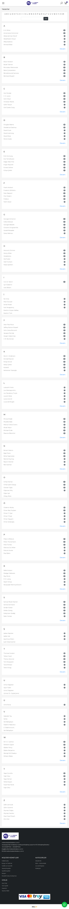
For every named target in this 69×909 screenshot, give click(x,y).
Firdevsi (6, 199)
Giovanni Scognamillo (11, 227)
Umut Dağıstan (9, 685)
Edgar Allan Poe (9, 162)
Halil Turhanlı (8, 262)
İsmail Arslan (8, 304)
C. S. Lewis (7, 96)
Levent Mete (8, 396)
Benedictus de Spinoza (11, 73)
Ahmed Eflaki (8, 44)
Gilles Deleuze (8, 222)
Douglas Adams (9, 124)
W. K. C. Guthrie (9, 742)
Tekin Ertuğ (7, 667)
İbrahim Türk (8, 313)
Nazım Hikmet (8, 462)
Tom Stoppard (8, 662)
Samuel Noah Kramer (11, 602)
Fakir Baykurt (8, 193)
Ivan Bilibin (7, 287)
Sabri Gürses (8, 616)
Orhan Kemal (8, 482)
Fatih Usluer (7, 202)
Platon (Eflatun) (9, 539)
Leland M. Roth (9, 387)
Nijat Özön (7, 453)
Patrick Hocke (8, 550)
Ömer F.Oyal (8, 516)
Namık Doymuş (9, 459)
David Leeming (9, 133)
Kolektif (6, 367)
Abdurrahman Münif (10, 36)
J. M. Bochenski (9, 339)
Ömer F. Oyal (8, 513)
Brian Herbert (8, 62)
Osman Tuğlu (8, 487)
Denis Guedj (7, 139)
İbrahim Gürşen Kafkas (11, 310)
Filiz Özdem (8, 196)
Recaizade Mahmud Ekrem (12, 585)
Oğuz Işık (7, 493)
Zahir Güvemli (8, 807)
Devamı (62, 49)
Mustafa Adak (8, 422)
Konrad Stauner (9, 359)
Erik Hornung (8, 156)
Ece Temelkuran (9, 159)
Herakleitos (7, 256)
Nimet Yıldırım (8, 450)
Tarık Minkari (8, 665)
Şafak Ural (7, 636)
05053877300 (16, 847)
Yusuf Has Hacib (9, 785)
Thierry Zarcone (9, 659)
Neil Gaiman (8, 465)
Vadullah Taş (8, 716)
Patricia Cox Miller (9, 547)
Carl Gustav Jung (9, 107)
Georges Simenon (10, 219)
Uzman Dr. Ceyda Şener (11, 693)
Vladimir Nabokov (10, 725)
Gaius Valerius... (8, 233)
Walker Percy (8, 747)
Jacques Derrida (9, 333)
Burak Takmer (8, 64)
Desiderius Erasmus (10, 127)
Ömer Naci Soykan (10, 510)
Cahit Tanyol (8, 104)
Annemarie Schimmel (11, 33)
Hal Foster (7, 259)
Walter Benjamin (9, 750)
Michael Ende (8, 430)
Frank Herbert (8, 187)
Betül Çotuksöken (10, 70)
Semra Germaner (9, 605)
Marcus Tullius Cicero (10, 424)
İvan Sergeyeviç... (9, 307)
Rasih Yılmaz (8, 582)
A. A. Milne (7, 30)
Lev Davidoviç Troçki (10, 393)
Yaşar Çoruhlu (8, 773)
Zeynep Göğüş (8, 810)
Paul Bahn (7, 553)
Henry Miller (8, 253)
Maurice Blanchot (9, 433)
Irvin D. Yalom (8, 282)
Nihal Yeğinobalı (9, 456)
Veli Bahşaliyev (8, 722)
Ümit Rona (7, 705)
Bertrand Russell (9, 76)
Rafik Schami (8, 570)
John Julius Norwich (10, 330)
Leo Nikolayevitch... (10, 390)
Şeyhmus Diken (9, 639)
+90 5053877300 (6, 847)
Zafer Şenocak (8, 805)
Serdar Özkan (8, 607)
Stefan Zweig (8, 610)
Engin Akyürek (8, 164)
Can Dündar (7, 93)
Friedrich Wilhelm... (10, 190)
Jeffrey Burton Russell (11, 327)
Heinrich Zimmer (9, 250)
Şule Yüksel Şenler (9, 642)
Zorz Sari (6, 819)
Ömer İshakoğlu (9, 522)
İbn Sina (6, 299)
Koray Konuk (8, 362)
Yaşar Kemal (8, 779)
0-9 (63, 14)
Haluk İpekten (8, 265)
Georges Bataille (9, 225)
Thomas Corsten (9, 653)
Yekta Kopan (8, 782)
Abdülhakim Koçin (10, 39)
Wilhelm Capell (9, 744)
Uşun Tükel (7, 687)
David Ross (7, 136)
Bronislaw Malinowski (11, 67)
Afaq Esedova (8, 42)
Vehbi (5, 719)
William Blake (8, 756)
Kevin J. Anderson (9, 356)
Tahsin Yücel (8, 656)
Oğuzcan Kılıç (8, 490)
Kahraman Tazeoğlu (10, 370)
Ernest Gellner (8, 167)
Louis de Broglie (9, 402)
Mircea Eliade (8, 419)
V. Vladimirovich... (9, 727)
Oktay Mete (7, 496)
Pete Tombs (8, 545)
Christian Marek (9, 102)
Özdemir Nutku (9, 507)
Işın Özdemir (8, 285)
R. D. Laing (7, 579)
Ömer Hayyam (8, 519)
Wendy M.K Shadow (10, 753)
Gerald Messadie (9, 230)
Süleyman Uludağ (9, 613)
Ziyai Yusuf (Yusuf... (9, 816)
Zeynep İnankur (9, 813)
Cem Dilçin (7, 99)
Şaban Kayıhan (8, 633)
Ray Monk (7, 576)
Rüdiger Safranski (9, 573)
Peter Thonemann (10, 542)
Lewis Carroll (8, 399)
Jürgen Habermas (9, 336)
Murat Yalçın (8, 427)
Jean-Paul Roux (9, 324)
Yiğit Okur (7, 776)
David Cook (7, 130)
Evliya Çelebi (8, 170)
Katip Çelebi (8, 364)
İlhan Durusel (8, 302)
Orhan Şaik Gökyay (10, 484)
